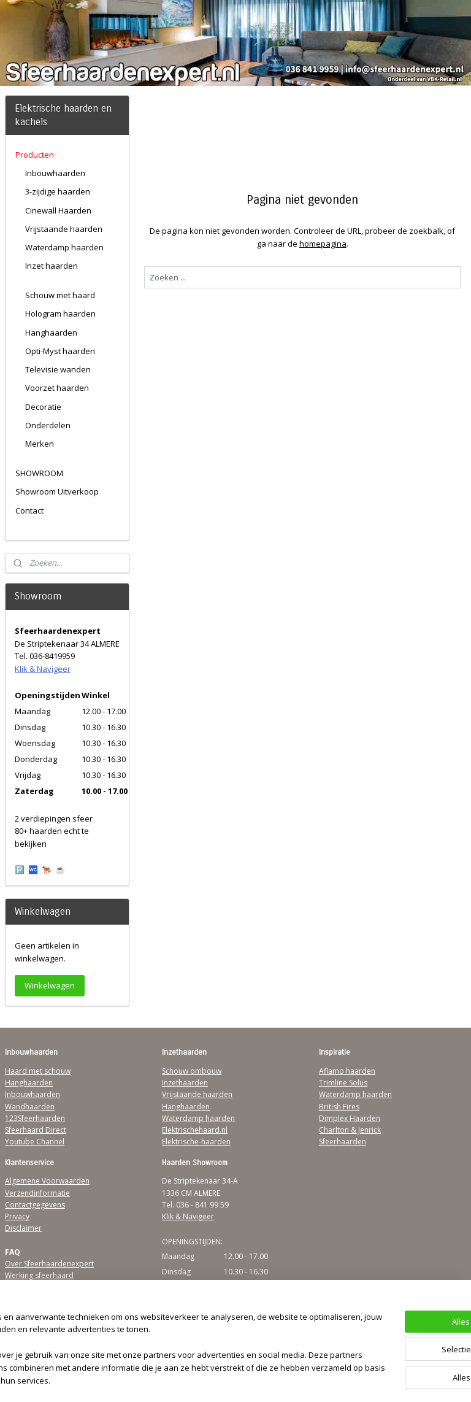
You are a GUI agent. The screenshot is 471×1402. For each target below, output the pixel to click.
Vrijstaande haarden (63, 228)
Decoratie (43, 406)
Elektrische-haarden (196, 1141)
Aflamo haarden (347, 1071)
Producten (34, 154)
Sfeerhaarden (342, 1141)
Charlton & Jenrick (350, 1130)
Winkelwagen (50, 985)
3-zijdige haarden (57, 191)
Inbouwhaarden (55, 173)
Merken (39, 443)
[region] (154, 1343)
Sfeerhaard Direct (35, 1130)
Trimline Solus (343, 1082)
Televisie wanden (58, 369)
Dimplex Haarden (349, 1118)
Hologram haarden (60, 313)
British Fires (339, 1106)
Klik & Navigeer (43, 668)
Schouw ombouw (191, 1071)
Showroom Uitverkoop (57, 491)
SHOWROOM (39, 473)
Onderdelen (48, 425)
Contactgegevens (35, 1205)
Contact (29, 510)
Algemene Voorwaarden (47, 1181)
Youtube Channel (34, 1141)
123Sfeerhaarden (35, 1118)
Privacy (17, 1216)
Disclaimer (23, 1228)
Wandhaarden (30, 1106)
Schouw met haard (60, 295)
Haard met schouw (38, 1071)
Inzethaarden (185, 1082)
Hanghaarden (51, 332)
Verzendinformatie (37, 1193)
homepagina (323, 242)
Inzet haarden (51, 265)
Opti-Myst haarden (60, 350)
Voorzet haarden (57, 387)
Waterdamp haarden (64, 247)
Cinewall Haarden (58, 210)
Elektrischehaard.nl (195, 1130)
